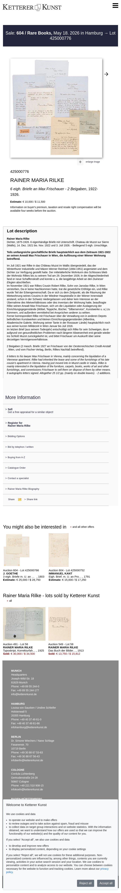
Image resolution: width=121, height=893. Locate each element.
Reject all (85, 883)
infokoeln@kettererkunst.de (27, 789)
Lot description (22, 231)
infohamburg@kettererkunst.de (29, 727)
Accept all (106, 883)
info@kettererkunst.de (24, 694)
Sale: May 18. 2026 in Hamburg (55, 33)
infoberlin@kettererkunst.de (27, 760)
